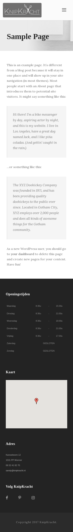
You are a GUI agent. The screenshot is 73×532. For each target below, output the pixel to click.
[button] (36, 401)
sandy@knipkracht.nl (15, 470)
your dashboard (22, 254)
